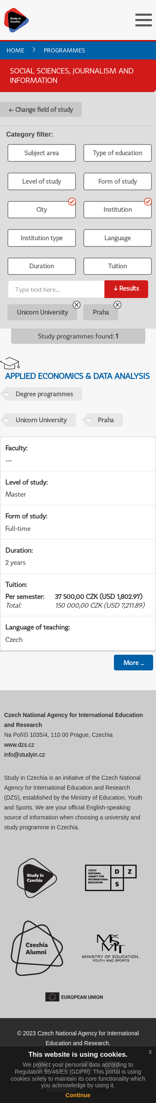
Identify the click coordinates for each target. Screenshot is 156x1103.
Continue (78, 1095)
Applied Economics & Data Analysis (77, 376)
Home (15, 50)
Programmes (64, 50)
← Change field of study (41, 109)
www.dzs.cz (19, 744)
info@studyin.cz (24, 754)
